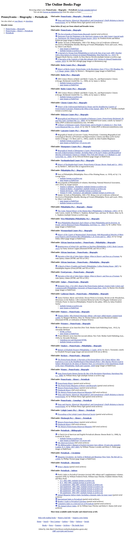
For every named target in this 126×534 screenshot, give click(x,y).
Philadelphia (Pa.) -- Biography (73, 170)
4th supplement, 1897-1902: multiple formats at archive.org (81, 491)
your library (18, 21)
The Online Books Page (63, 4)
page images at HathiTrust (69, 49)
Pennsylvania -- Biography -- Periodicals (76, 16)
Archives (66, 525)
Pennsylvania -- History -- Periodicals (19, 31)
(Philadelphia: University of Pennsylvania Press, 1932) (89, 287)
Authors (65, 521)
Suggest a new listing (80, 518)
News (51, 525)
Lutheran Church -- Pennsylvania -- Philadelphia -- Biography (85, 294)
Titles (72, 521)
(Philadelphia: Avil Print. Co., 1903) (87, 224)
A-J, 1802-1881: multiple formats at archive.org (77, 481)
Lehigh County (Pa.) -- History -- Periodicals (78, 410)
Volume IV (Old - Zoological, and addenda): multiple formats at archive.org (87, 193)
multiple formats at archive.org (71, 51)
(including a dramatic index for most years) (85, 495)
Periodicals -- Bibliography (71, 430)
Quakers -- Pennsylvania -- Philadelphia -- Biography (81, 346)
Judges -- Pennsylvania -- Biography (75, 282)
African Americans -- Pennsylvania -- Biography (79, 252)
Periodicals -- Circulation (70, 453)
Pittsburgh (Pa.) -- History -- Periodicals (76, 418)
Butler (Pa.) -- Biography (70, 75)
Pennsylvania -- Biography (15, 29)
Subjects (79, 521)
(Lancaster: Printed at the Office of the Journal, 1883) (85, 108)
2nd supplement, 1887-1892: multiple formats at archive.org (81, 487)
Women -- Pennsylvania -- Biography (75, 369)
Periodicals (10, 33)
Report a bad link (64, 518)
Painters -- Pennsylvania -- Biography (75, 312)
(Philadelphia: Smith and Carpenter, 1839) (89, 363)
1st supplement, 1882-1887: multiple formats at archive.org (81, 485)
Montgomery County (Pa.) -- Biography (76, 147)
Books (44, 525)
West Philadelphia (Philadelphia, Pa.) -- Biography (80, 219)
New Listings (55, 521)
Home (39, 521)
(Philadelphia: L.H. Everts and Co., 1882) (89, 236)
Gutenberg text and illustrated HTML (73, 340)
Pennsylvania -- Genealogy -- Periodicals (76, 400)
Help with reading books (47, 518)
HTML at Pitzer (65, 332)
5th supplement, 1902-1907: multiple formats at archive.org (81, 493)
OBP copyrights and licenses (62, 531)
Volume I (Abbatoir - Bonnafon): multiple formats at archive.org (83, 187)
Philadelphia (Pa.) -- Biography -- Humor (77, 207)
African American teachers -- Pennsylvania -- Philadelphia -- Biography (88, 242)
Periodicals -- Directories (70, 463)
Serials (86, 521)
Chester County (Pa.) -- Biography (74, 103)
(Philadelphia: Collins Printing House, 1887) (88, 266)
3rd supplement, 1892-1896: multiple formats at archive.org (81, 489)
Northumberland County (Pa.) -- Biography (77, 160)
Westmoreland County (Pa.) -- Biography (76, 231)
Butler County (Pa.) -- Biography (73, 89)
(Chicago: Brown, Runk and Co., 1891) (90, 164)
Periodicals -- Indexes (69, 470)
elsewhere (29, 21)
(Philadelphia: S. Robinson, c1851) (87, 211)
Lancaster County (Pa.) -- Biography (75, 131)
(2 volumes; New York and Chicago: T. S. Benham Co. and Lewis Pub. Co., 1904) (88, 154)
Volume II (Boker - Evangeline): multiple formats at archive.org (83, 189)
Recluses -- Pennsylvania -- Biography (75, 356)
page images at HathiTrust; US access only (75, 143)
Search (45, 521)
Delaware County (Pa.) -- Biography (74, 114)
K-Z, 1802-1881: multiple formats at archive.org (77, 483)
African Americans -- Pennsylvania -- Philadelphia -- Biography (85, 262)
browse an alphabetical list (52, 12)
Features (58, 525)
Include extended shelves (87, 10)
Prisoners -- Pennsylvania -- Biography (76, 324)
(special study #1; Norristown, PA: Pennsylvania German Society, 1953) (89, 37)
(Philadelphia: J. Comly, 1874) (80, 350)
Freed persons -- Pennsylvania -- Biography (77, 272)
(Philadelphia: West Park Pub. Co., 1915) (88, 54)
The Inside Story (78, 525)
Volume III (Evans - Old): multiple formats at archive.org (80, 191)
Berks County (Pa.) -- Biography (73, 65)
